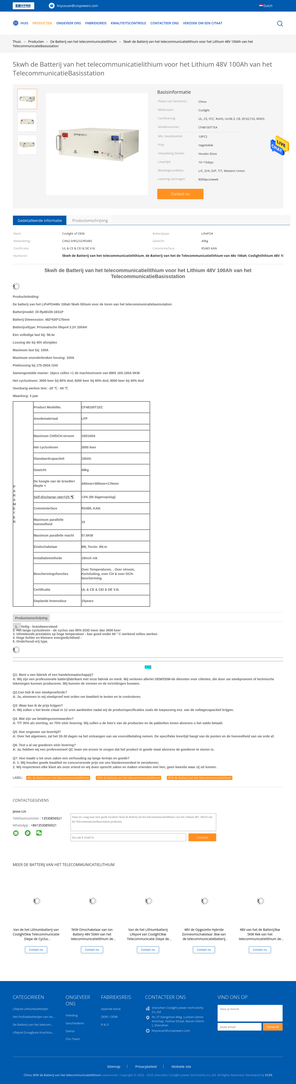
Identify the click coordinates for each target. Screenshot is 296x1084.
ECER (268, 1075)
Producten (42, 23)
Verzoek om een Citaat (203, 23)
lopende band (110, 1009)
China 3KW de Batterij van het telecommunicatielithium (62, 1075)
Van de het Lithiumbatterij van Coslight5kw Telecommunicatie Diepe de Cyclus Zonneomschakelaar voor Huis (36, 936)
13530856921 (52, 818)
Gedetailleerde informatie (40, 220)
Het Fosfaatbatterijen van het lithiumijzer (41, 1017)
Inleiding (72, 1015)
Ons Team (73, 1039)
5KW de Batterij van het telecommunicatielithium (128, 778)
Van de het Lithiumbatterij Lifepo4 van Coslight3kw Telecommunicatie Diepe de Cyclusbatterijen (148, 936)
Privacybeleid (146, 1066)
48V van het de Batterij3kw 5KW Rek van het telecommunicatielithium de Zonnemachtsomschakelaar (260, 936)
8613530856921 (45, 825)
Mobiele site (181, 1066)
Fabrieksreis (96, 23)
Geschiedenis (75, 1023)
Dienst (70, 1031)
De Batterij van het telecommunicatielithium (43, 1024)
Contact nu (180, 193)
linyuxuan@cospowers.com (77, 5)
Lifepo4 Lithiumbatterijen (30, 1009)
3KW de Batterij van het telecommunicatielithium (199, 778)
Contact (202, 837)
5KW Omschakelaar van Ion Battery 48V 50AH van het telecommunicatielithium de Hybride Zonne (92, 936)
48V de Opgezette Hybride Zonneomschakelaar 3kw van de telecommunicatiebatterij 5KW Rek (204, 936)
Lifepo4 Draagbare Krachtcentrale (36, 1032)
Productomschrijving (90, 220)
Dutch (267, 5)
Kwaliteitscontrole (128, 23)
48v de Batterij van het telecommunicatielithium (58, 778)
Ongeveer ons (68, 23)
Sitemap (113, 1066)
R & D (105, 1024)
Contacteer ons (165, 23)
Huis (20, 23)
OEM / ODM (109, 1017)
